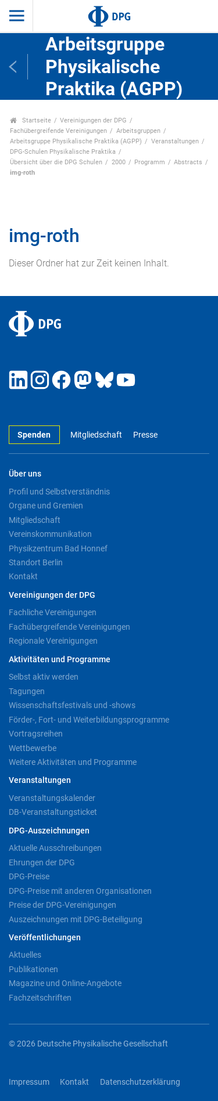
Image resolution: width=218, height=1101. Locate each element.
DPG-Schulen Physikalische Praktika (63, 152)
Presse (145, 435)
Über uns (25, 474)
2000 (119, 162)
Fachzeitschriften (40, 997)
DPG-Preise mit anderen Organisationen (80, 891)
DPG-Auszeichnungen (49, 831)
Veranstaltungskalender (52, 798)
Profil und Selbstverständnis (59, 491)
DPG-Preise (29, 876)
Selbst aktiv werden (43, 676)
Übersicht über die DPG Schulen (56, 162)
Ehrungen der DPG (42, 862)
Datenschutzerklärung (140, 1082)
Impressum (29, 1082)
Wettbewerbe (32, 748)
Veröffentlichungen (45, 938)
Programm (149, 162)
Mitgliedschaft (96, 435)
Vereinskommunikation (50, 534)
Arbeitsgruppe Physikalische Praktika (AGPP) (76, 141)
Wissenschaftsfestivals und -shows (72, 705)
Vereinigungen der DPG (93, 120)
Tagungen (27, 691)
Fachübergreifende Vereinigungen (58, 131)
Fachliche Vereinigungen (53, 612)
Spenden (34, 435)
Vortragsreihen (36, 733)
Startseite (30, 120)
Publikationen (33, 969)
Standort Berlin (36, 562)
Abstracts (188, 162)
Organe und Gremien (46, 505)
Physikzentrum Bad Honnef (58, 548)
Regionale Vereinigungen (53, 640)
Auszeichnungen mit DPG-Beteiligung (75, 919)
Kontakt (23, 576)
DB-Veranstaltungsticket (53, 812)
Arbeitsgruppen (138, 131)
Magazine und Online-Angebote (65, 983)
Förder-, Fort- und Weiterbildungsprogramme (89, 719)
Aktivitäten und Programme (59, 660)
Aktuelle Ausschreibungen (55, 848)
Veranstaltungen (175, 141)
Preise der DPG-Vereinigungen (62, 904)
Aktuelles (25, 954)
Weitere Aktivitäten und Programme (73, 762)
